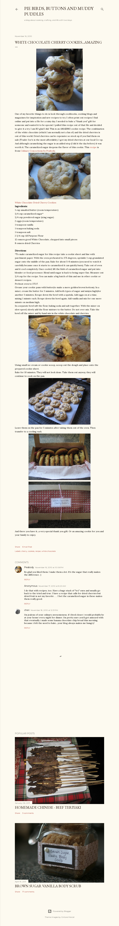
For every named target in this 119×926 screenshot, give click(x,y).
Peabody (29, 567)
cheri (26, 610)
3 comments (28, 813)
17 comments (28, 892)
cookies (31, 551)
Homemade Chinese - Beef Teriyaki (48, 807)
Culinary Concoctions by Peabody (38, 150)
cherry (24, 551)
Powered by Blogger (59, 911)
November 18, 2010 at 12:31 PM (44, 610)
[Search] (102, 9)
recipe (93, 147)
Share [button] (17, 547)
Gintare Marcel (67, 917)
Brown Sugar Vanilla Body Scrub (48, 886)
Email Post (27, 547)
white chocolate (49, 551)
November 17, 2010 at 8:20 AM (52, 586)
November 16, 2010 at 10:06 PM (49, 567)
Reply (27, 579)
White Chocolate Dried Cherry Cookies (52, 178)
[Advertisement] (59, 702)
